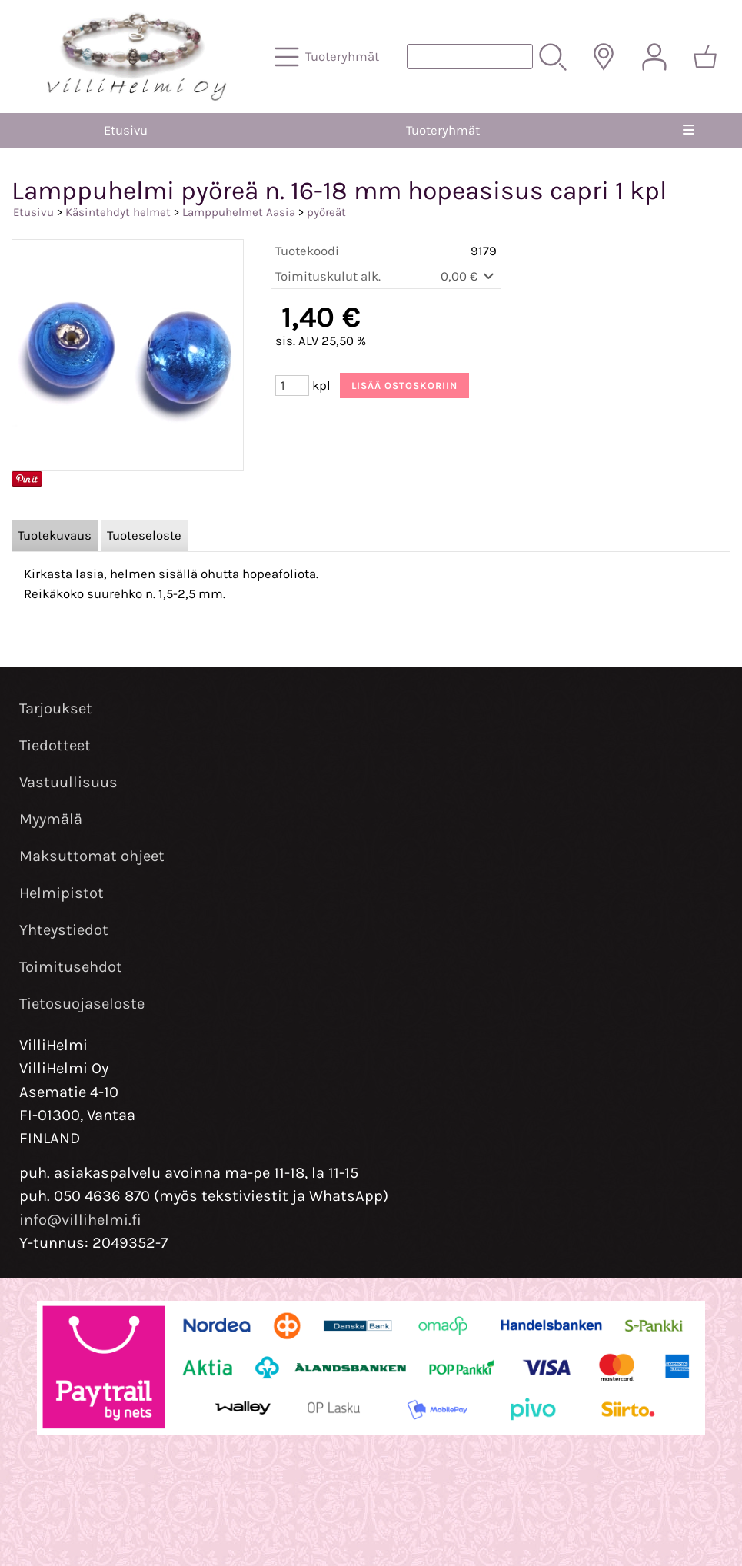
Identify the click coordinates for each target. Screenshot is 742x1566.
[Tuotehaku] (470, 56)
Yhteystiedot (63, 930)
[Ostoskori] (705, 56)
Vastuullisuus (68, 782)
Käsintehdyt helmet (118, 212)
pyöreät (326, 212)
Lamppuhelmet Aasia (238, 212)
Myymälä (50, 819)
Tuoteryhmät (443, 130)
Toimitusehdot (70, 967)
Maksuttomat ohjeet (92, 856)
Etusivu (126, 130)
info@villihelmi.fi (80, 1220)
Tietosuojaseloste (82, 1003)
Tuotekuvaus (55, 535)
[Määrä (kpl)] (292, 385)
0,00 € (469, 276)
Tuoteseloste (144, 535)
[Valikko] (688, 130)
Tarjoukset (55, 708)
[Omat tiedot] (654, 56)
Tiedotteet (55, 745)
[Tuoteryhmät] (328, 56)
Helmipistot (61, 893)
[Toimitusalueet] (603, 56)
